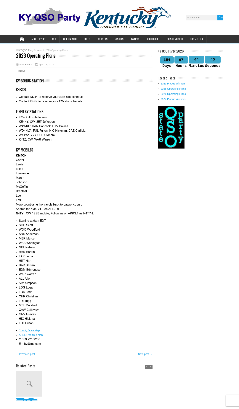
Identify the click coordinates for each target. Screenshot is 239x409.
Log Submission (174, 39)
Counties (102, 39)
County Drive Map (29, 330)
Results (119, 39)
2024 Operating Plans (82, 399)
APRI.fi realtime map (31, 334)
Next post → (145, 354)
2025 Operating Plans (54, 399)
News (22, 70)
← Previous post (25, 354)
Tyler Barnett (26, 64)
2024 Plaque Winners (109, 399)
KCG (54, 39)
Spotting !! (152, 39)
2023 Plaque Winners (137, 399)
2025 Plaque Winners (26, 399)
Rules (87, 39)
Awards (135, 39)
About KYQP (37, 39)
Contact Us (196, 39)
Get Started (70, 39)
